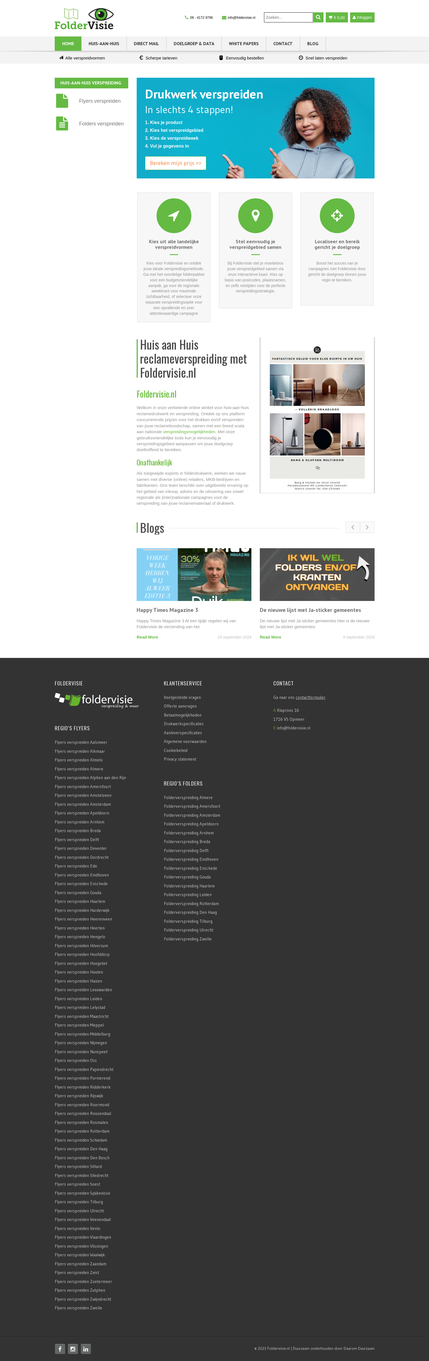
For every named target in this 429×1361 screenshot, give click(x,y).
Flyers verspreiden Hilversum (81, 945)
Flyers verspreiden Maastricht (82, 1016)
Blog (312, 43)
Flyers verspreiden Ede (76, 866)
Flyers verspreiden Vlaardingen (83, 1237)
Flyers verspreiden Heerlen (80, 928)
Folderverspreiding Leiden (188, 894)
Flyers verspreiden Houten (79, 972)
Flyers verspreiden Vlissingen (81, 1246)
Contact (283, 43)
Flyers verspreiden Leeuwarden (83, 989)
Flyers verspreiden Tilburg (79, 1201)
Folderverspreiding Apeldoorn (191, 824)
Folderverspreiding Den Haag (190, 912)
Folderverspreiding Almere (188, 797)
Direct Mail (146, 43)
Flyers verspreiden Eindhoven (82, 875)
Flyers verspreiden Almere (79, 769)
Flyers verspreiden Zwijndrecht (83, 1299)
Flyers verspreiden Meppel (79, 1025)
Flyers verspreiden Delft (77, 839)
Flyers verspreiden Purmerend (82, 1078)
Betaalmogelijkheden (182, 715)
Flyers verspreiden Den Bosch (82, 1157)
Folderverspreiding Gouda (187, 877)
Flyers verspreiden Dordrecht (82, 857)
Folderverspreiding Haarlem (189, 886)
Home (68, 43)
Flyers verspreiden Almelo (79, 760)
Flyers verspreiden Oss (76, 1060)
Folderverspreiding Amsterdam (192, 815)
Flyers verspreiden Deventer (81, 848)
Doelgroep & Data (194, 43)
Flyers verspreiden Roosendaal (83, 1113)
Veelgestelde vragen (182, 697)
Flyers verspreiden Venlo (77, 1228)
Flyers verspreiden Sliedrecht (81, 1175)
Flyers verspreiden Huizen (78, 981)
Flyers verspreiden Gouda (78, 892)
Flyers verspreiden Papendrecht (84, 1069)
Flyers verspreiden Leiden (78, 998)
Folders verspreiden (101, 124)
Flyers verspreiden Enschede (81, 883)
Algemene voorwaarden (185, 741)
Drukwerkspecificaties (184, 723)
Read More (147, 637)
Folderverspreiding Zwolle (188, 939)
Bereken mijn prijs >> (175, 163)
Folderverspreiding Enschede (190, 868)
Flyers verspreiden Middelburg (82, 1034)
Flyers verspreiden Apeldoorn (82, 813)
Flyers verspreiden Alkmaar (80, 751)
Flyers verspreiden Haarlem (80, 901)
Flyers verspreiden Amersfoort (83, 786)
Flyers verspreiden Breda (78, 830)
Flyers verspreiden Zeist (77, 1272)
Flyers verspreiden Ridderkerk (83, 1087)
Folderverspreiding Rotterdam (191, 903)
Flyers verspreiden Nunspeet (81, 1051)
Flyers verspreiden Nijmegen (81, 1042)
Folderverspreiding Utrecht (188, 930)
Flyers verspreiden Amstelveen (83, 795)
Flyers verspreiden (100, 101)
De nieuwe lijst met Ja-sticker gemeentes (310, 610)
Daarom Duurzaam (359, 1348)
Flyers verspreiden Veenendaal (83, 1219)
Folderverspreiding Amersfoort (192, 806)
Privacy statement (180, 759)
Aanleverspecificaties (183, 732)
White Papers (244, 43)
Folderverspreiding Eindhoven (191, 859)
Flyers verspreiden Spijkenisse (82, 1193)
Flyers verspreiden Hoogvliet (81, 963)
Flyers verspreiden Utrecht (79, 1210)
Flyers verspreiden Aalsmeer (81, 742)
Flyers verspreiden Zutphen (80, 1290)
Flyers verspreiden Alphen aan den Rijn (90, 777)
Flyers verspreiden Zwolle (78, 1307)
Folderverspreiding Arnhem (189, 833)
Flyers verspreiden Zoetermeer (83, 1281)
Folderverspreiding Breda (187, 841)
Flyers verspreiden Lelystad (80, 1007)
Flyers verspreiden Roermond (82, 1104)
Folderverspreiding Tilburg (188, 921)
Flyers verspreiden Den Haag (81, 1148)
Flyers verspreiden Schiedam (81, 1140)
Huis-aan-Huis (104, 43)
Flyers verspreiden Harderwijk (82, 910)
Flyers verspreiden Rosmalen (81, 1122)
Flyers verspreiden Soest (77, 1184)
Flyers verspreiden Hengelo (80, 936)
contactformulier (310, 697)
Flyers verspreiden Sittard (78, 1166)
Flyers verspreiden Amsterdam (83, 804)
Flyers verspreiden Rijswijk (79, 1095)
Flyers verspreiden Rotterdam (82, 1131)
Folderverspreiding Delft (186, 850)
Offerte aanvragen (180, 706)
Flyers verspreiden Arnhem (79, 822)
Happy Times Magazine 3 (167, 610)
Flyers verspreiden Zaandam (80, 1263)
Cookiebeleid (175, 750)
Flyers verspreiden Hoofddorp (82, 954)
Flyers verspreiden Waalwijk (80, 1254)
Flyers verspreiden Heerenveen (83, 919)
